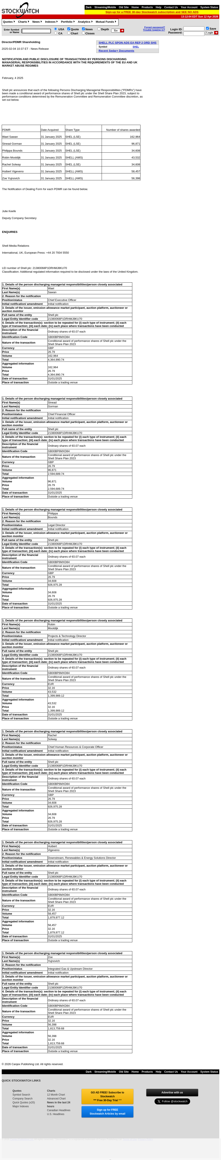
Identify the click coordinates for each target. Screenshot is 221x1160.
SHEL (136, 46)
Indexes (52, 22)
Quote (75, 29)
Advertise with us (172, 1092)
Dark (89, 7)
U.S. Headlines (55, 1114)
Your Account (189, 7)
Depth (105, 29)
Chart (74, 33)
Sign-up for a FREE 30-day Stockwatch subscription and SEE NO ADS (152, 12)
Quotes (9, 22)
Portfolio (68, 22)
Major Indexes (21, 1106)
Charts (24, 22)
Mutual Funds (106, 22)
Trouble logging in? (154, 30)
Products (147, 7)
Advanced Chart (56, 1098)
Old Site (124, 7)
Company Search (23, 1098)
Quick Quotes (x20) (24, 1102)
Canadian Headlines (58, 1110)
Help (158, 7)
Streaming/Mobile (105, 7)
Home (135, 7)
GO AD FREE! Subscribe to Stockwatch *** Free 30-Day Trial (107, 1096)
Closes (90, 33)
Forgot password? (154, 27)
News (37, 22)
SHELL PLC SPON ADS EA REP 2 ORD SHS (127, 42)
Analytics (86, 22)
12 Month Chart (56, 1094)
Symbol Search (21, 1094)
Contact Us (171, 7)
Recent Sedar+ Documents (116, 50)
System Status (209, 7)
